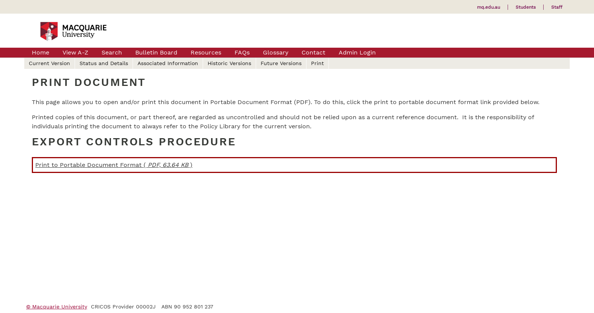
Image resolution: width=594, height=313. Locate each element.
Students (526, 7)
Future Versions (281, 63)
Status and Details (104, 63)
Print (317, 63)
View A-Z (75, 52)
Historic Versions (229, 63)
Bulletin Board (156, 52)
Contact (313, 52)
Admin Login (357, 52)
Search (112, 52)
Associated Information (168, 63)
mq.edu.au (488, 7)
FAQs (242, 52)
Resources (206, 52)
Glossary (275, 52)
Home (40, 52)
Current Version (49, 63)
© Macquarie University (56, 307)
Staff (556, 7)
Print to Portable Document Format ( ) (113, 164)
